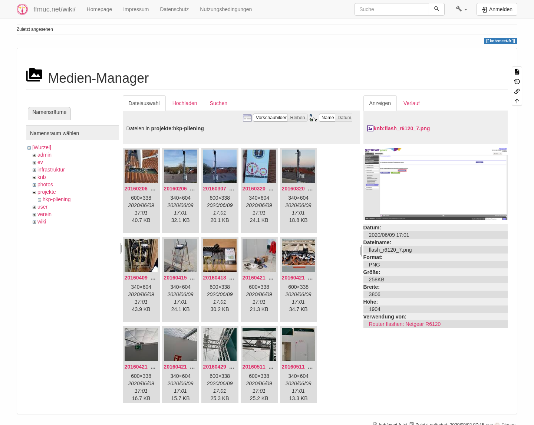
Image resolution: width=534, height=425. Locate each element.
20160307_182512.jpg (229, 189)
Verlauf (411, 103)
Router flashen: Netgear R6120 (405, 324)
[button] (461, 9)
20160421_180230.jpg (190, 367)
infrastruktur (51, 170)
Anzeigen (380, 103)
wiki (41, 222)
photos (45, 184)
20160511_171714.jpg (308, 367)
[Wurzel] (41, 147)
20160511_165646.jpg (269, 367)
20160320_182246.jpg (308, 189)
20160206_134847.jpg (151, 189)
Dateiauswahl (144, 103)
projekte (46, 192)
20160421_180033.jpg (308, 278)
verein (44, 214)
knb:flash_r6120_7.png (402, 128)
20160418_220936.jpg (229, 278)
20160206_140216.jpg (190, 189)
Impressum (136, 9)
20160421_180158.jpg (151, 367)
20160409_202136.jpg (151, 278)
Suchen (218, 103)
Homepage (99, 9)
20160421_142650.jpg (269, 278)
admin (44, 155)
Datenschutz (174, 9)
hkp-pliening (57, 199)
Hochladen (184, 103)
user (42, 207)
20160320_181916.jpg (269, 189)
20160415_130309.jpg (190, 278)
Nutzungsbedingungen (226, 9)
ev (40, 162)
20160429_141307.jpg (229, 367)
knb (41, 177)
